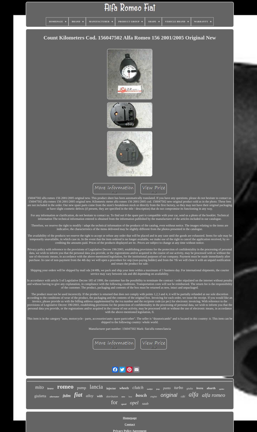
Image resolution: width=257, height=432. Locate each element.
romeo (65, 386)
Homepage (130, 418)
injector (111, 388)
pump (81, 387)
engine (153, 396)
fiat (78, 394)
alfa (193, 394)
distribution (112, 396)
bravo (50, 388)
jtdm (67, 395)
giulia (190, 388)
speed (123, 404)
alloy (89, 396)
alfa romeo (213, 395)
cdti (183, 396)
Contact (130, 424)
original (169, 395)
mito (39, 387)
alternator (54, 396)
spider (221, 389)
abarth (211, 388)
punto (167, 388)
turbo (178, 387)
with (100, 396)
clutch (137, 387)
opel (134, 402)
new (123, 396)
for (114, 402)
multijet (150, 389)
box (130, 396)
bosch (141, 395)
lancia (96, 387)
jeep (158, 389)
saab (145, 403)
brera (199, 388)
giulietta (40, 396)
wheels (124, 388)
